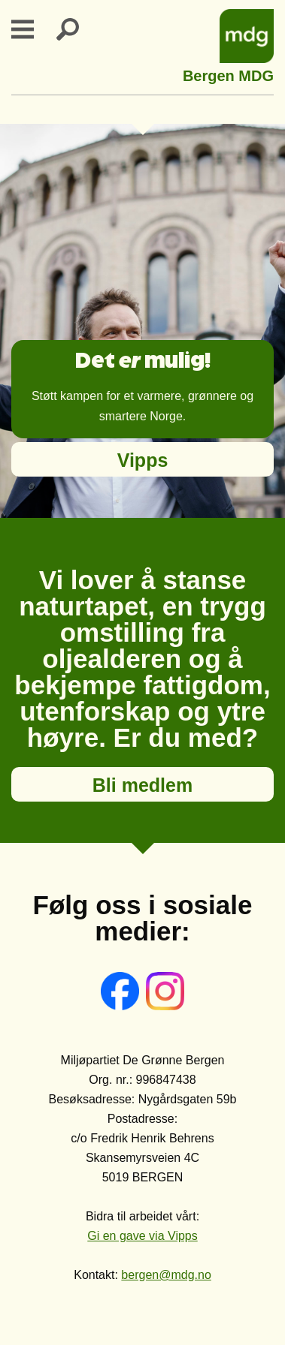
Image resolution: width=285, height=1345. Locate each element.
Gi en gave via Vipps (142, 1235)
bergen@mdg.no (166, 1274)
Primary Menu (31, 29)
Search (76, 29)
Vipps (142, 460)
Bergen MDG (228, 74)
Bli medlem (142, 785)
